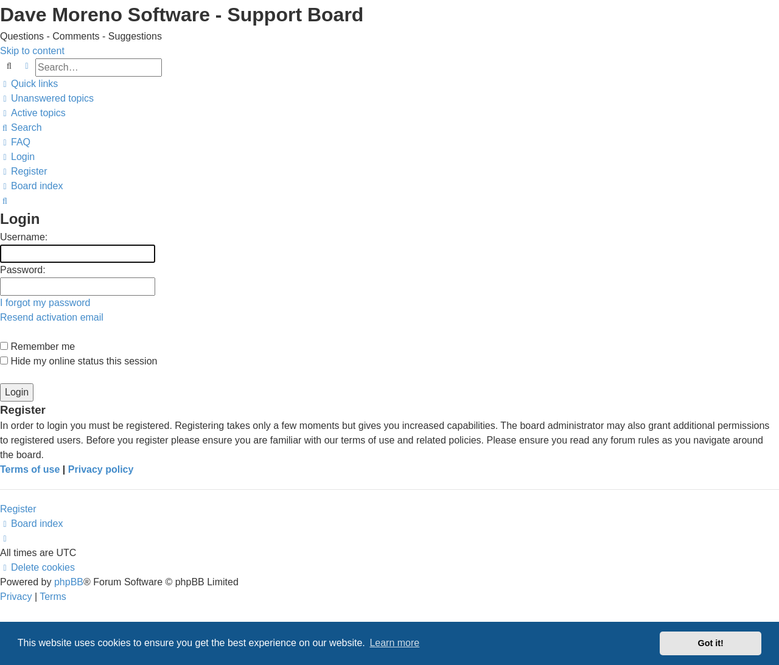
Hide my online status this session (78, 361)
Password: (23, 270)
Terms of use (30, 469)
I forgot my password (45, 303)
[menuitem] (47, 98)
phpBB (68, 582)
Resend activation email (51, 317)
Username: (23, 237)
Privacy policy (101, 469)
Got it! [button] (711, 643)
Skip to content (32, 51)
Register (18, 509)
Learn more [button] (394, 643)
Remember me (37, 346)
